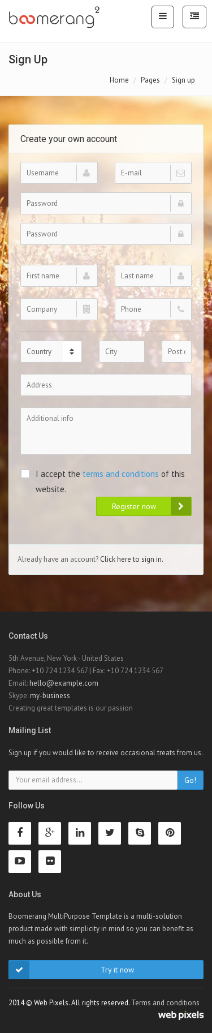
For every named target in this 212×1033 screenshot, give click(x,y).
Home (119, 80)
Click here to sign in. (131, 559)
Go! (190, 780)
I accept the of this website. (102, 481)
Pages (150, 80)
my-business (50, 695)
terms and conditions (121, 473)
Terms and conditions (165, 1003)
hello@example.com (63, 683)
